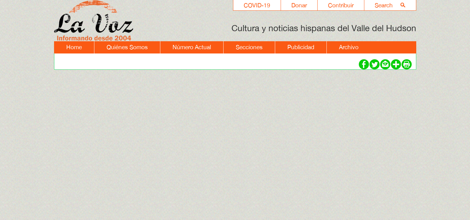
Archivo (349, 47)
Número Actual (192, 47)
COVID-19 (257, 5)
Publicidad (300, 47)
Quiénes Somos (127, 47)
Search (384, 5)
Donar (299, 5)
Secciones (249, 47)
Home (74, 47)
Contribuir (341, 5)
